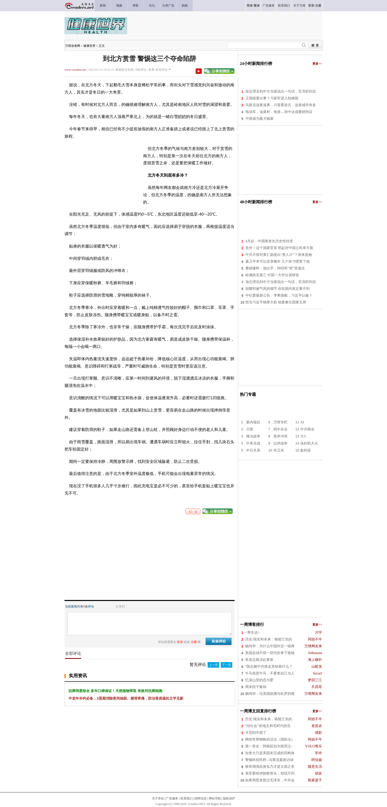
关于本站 (158, 798)
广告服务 (172, 798)
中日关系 (253, 450)
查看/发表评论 (157, 69)
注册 (318, 5)
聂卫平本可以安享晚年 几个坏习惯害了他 (277, 261)
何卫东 (278, 450)
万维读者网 (72, 46)
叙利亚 (305, 450)
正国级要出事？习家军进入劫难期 (271, 98)
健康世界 (89, 46)
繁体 (257, 5)
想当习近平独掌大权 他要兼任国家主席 (275, 302)
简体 (250, 5)
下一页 (226, 665)
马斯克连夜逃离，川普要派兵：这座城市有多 (280, 105)
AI (302, 422)
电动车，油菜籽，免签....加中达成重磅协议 (278, 112)
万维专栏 (280, 422)
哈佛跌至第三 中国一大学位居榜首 (272, 275)
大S (303, 436)
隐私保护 (229, 798)
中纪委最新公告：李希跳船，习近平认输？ (278, 295)
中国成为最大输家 (259, 118)
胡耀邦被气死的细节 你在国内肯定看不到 (277, 289)
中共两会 (307, 429)
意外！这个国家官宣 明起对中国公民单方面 (279, 248)
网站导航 (215, 798)
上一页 (213, 665)
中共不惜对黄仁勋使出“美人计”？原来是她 (278, 255)
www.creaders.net (75, 69)
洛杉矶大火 (309, 443)
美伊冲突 (280, 436)
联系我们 (186, 798)
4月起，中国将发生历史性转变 (269, 241)
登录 (311, 5)
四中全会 (280, 429)
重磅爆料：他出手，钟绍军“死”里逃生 (275, 268)
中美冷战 (253, 443)
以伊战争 (280, 443)
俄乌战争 (253, 436)
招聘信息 (201, 798)
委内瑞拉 (253, 422)
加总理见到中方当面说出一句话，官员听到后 (280, 91)
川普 (249, 429)
